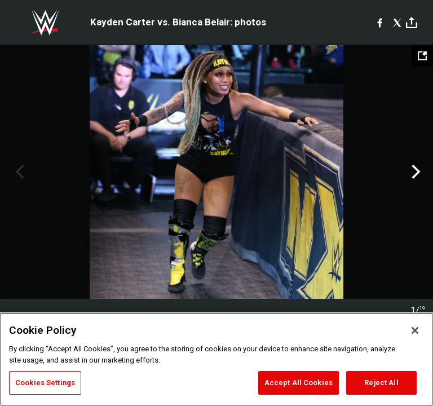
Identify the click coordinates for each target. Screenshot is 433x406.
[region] (216, 359)
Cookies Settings (45, 382)
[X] (397, 22)
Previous (18, 172)
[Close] (415, 330)
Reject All (381, 382)
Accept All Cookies (298, 382)
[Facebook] (379, 22)
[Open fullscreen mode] (422, 56)
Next (415, 172)
